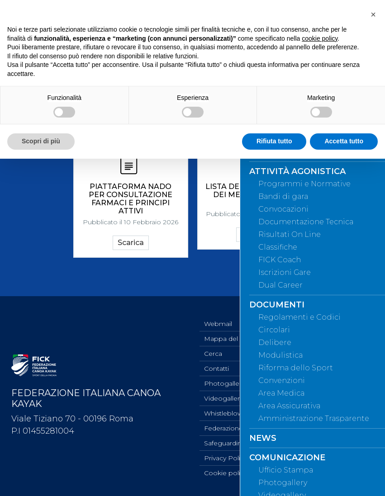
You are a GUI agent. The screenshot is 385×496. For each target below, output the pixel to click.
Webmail (218, 324)
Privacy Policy (225, 458)
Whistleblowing (228, 413)
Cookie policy (225, 473)
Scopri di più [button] (41, 141)
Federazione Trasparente (242, 428)
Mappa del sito (227, 339)
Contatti (216, 368)
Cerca (213, 354)
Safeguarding (225, 443)
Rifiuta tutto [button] (274, 141)
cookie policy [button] (319, 38)
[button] (373, 14)
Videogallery (223, 398)
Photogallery (224, 383)
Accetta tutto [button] (343, 141)
